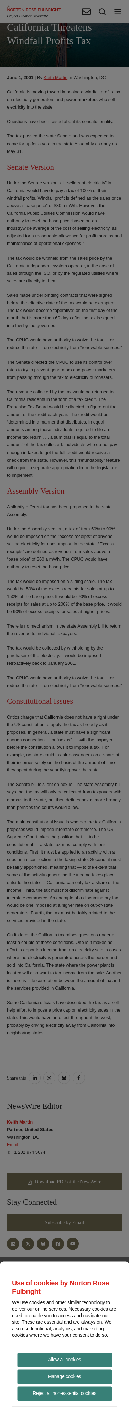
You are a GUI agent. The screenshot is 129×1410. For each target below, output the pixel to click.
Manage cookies (64, 1376)
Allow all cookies (64, 1359)
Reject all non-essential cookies (64, 1393)
